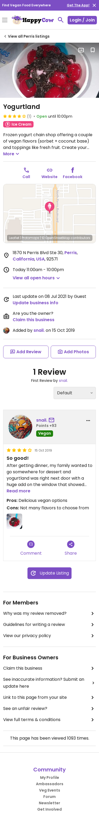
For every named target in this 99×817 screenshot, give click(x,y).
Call (26, 177)
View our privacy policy (49, 636)
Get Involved (49, 809)
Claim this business (33, 320)
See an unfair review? (49, 708)
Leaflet (14, 238)
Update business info (35, 303)
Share (71, 548)
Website (49, 177)
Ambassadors (49, 784)
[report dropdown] (88, 420)
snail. (39, 330)
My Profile (49, 777)
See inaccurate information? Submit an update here (49, 682)
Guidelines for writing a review (49, 624)
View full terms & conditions (49, 720)
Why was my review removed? (49, 613)
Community (49, 769)
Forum (49, 796)
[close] (94, 5)
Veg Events (49, 790)
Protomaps (30, 238)
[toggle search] (60, 20)
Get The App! (78, 5)
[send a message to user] (52, 420)
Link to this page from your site (49, 697)
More (12, 154)
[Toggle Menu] (4, 20)
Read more (18, 491)
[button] (49, 208)
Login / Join (82, 20)
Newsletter (49, 803)
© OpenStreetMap (56, 238)
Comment (31, 548)
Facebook (72, 177)
